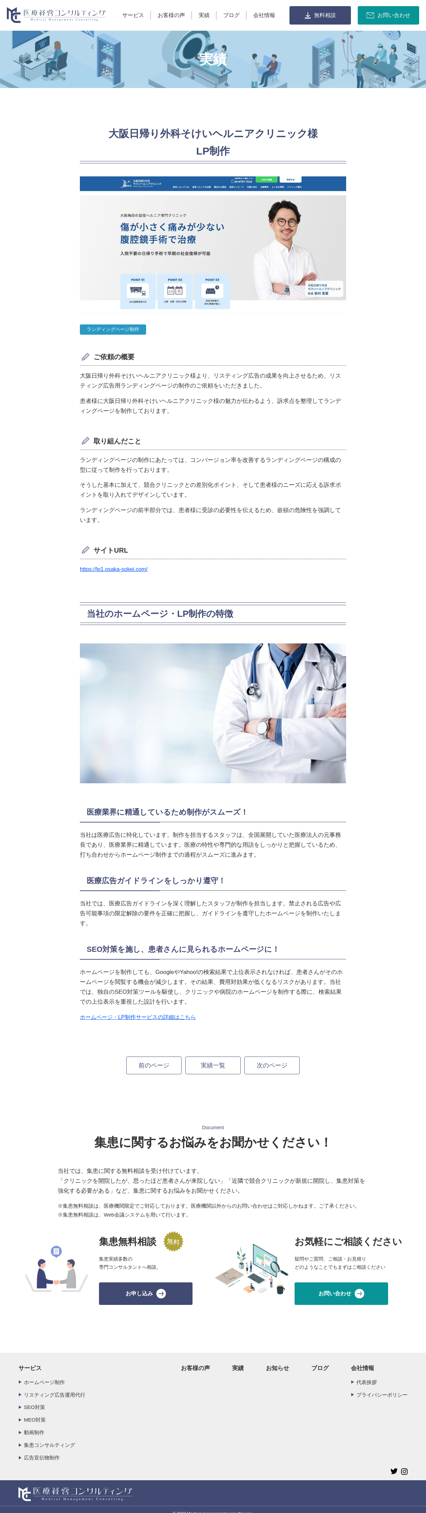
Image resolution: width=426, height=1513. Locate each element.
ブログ (231, 15)
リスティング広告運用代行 (54, 1386)
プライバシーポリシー (382, 1386)
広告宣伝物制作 (42, 1449)
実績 (204, 15)
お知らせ (277, 1359)
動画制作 (34, 1424)
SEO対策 (34, 1399)
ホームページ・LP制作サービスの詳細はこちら (138, 1017)
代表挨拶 (366, 1374)
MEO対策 (35, 1411)
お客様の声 (171, 15)
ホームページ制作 (44, 1374)
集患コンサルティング (49, 1436)
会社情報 (264, 15)
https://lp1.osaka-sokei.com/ (113, 569)
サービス (133, 15)
